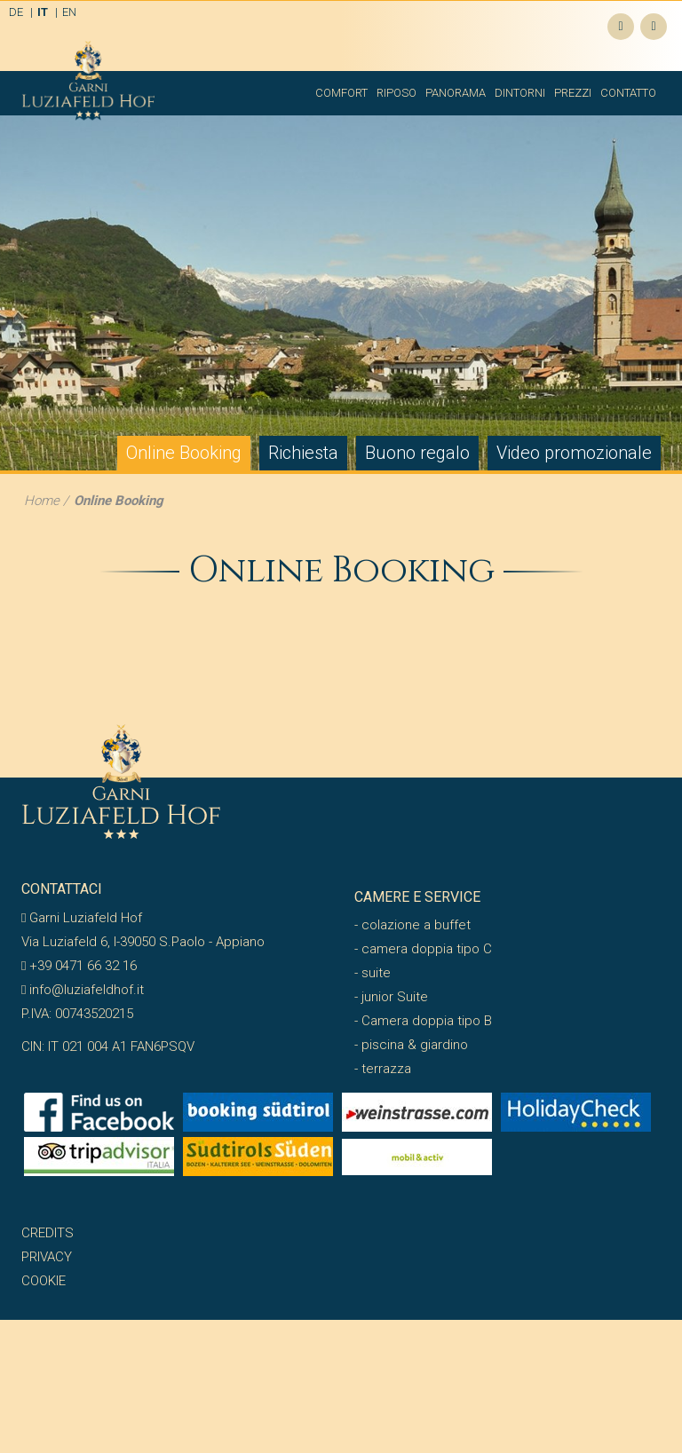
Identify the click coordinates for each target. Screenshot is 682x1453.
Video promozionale (574, 452)
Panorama (455, 92)
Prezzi (572, 92)
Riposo (396, 92)
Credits (47, 1233)
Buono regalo (417, 452)
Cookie (43, 1281)
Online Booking (184, 452)
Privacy (46, 1257)
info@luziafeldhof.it (82, 990)
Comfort (341, 92)
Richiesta (303, 452)
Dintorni (520, 92)
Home (41, 501)
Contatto (628, 92)
